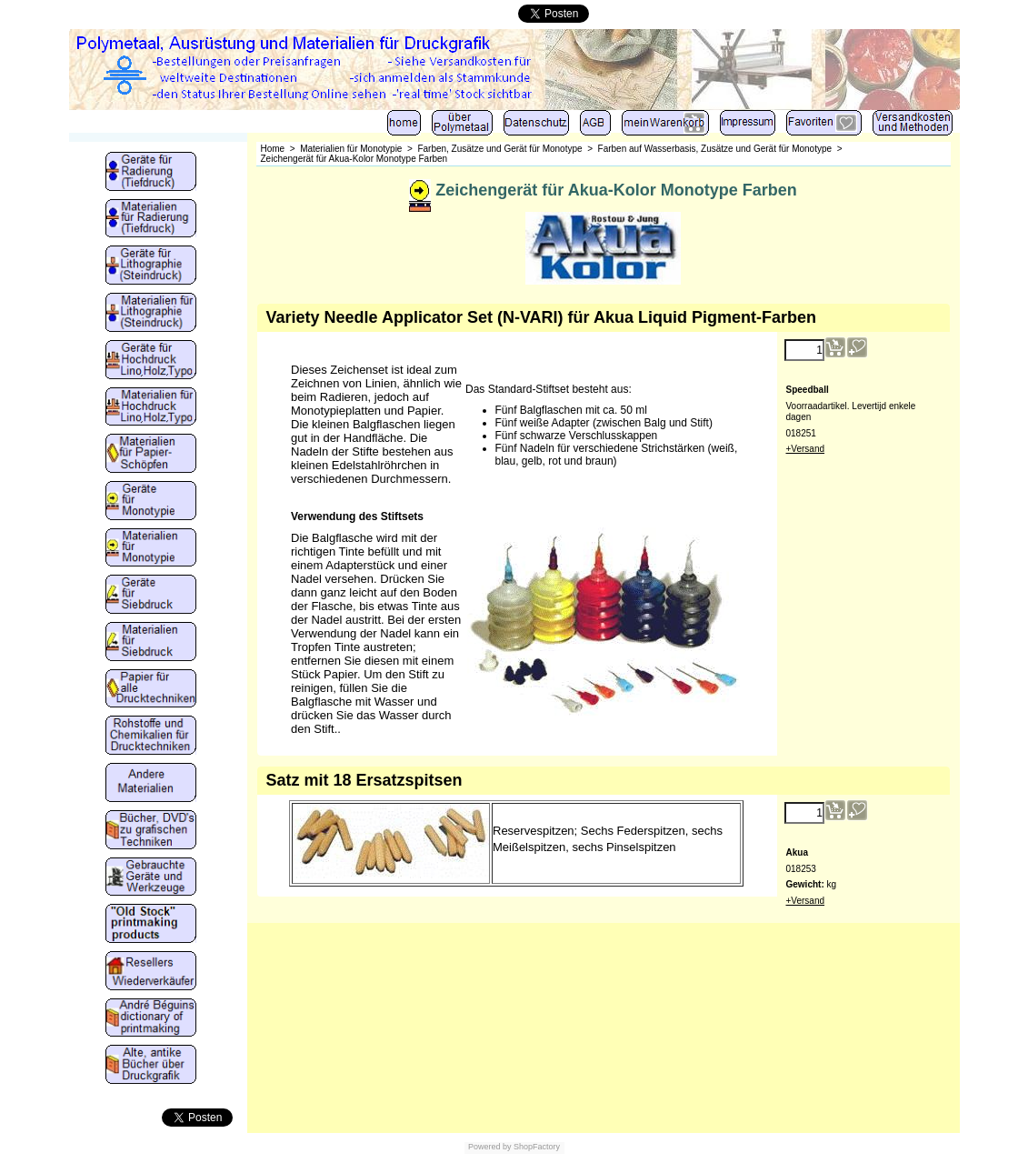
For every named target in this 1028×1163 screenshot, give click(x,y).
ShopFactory (536, 1146)
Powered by (490, 1146)
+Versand (805, 449)
